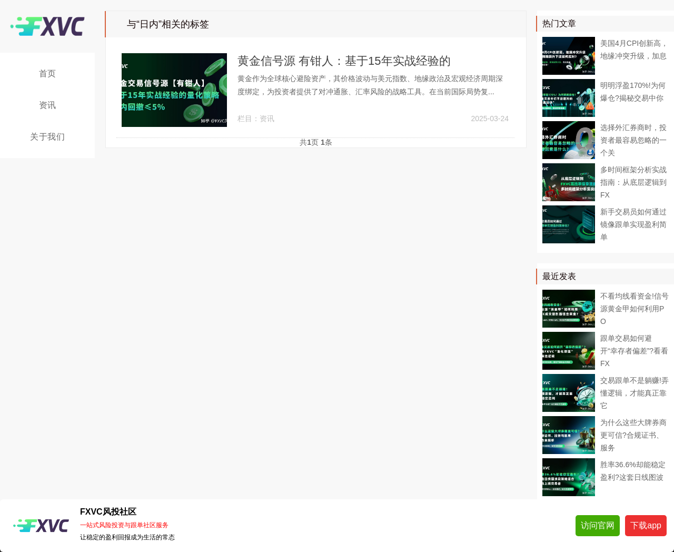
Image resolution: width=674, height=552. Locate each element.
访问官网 (597, 525)
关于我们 (47, 136)
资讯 (47, 105)
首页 (47, 73)
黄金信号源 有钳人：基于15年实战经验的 (344, 60)
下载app (645, 525)
